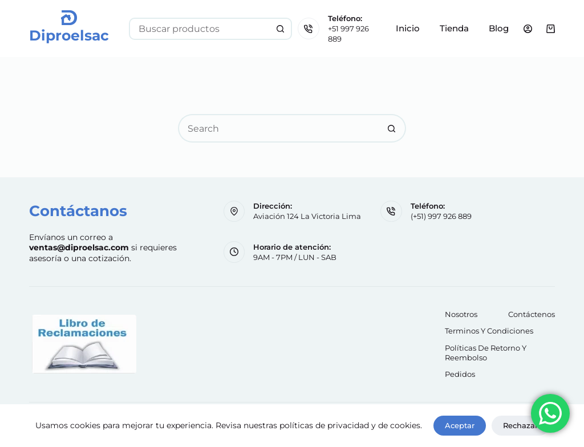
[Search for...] (199, 29)
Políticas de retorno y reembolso (485, 352)
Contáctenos (531, 314)
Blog (499, 28)
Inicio (408, 28)
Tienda (454, 28)
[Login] (528, 29)
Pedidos (460, 374)
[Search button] (281, 29)
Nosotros (461, 314)
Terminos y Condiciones (489, 330)
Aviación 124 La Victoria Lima (307, 216)
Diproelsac (69, 35)
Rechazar (520, 425)
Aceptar (459, 425)
